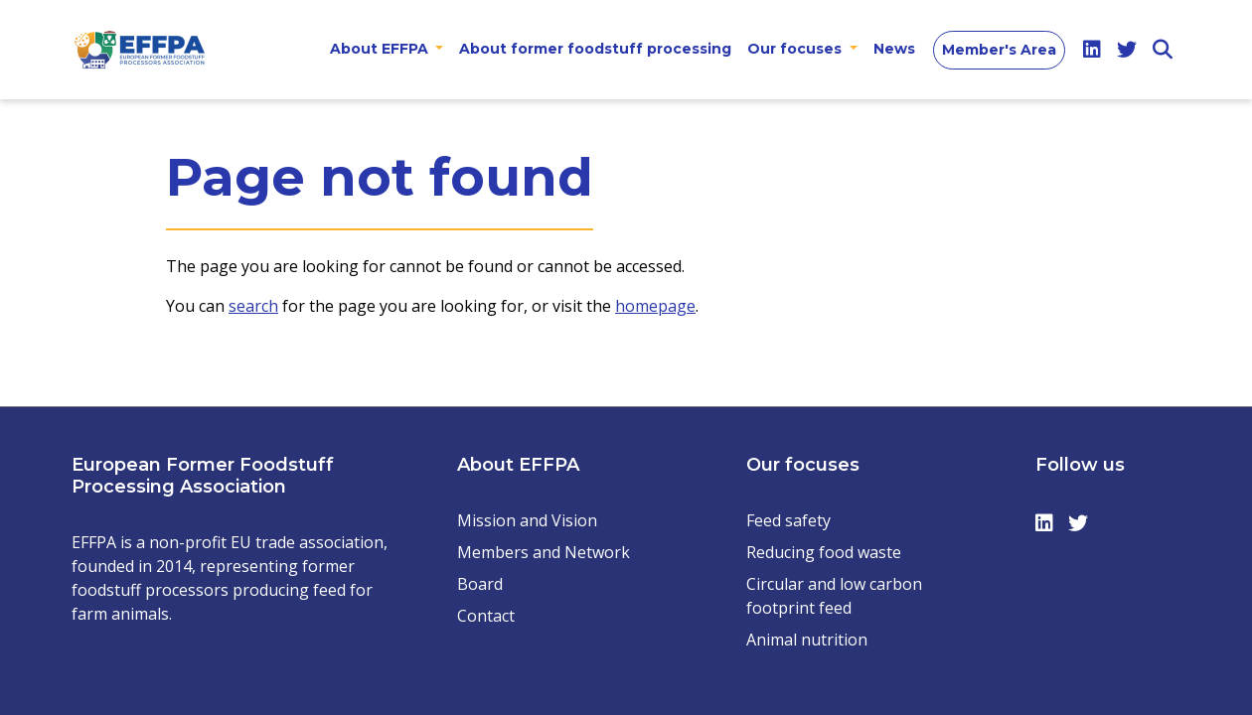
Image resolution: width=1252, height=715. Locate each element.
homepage (655, 306)
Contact (486, 616)
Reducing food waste (823, 552)
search (253, 306)
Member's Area (999, 50)
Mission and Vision (527, 520)
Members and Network (543, 552)
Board (480, 584)
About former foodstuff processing (595, 49)
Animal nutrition (806, 639)
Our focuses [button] (796, 49)
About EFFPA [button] (381, 49)
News (894, 49)
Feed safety (788, 520)
